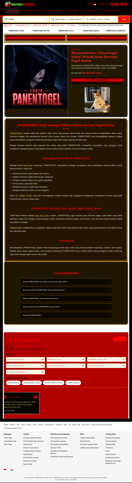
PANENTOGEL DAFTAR (53, 383)
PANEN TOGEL (25, 196)
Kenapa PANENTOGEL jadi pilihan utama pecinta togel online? (66, 282)
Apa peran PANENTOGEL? (66, 315)
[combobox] (26, 19)
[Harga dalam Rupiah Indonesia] (12, 470)
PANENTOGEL (16, 133)
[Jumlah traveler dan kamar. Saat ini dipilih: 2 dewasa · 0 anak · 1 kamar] (101, 19)
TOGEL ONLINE (73, 383)
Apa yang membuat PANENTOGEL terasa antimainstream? (66, 290)
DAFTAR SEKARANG (97, 80)
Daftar (114, 4)
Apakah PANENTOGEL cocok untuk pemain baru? (66, 299)
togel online (28, 165)
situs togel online (42, 216)
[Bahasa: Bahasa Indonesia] (5, 470)
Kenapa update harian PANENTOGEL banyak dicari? (66, 307)
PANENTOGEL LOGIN (32, 383)
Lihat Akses (119, 339)
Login (124, 4)
